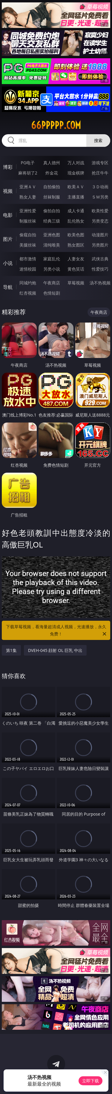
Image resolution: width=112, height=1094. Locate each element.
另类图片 (100, 245)
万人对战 (75, 162)
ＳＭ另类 (100, 197)
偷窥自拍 (27, 235)
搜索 (98, 140)
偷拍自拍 (51, 211)
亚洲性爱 (27, 211)
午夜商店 (51, 283)
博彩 (8, 167)
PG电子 (28, 162)
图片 (8, 239)
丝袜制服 (51, 197)
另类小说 (51, 269)
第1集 (11, 650)
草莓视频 (75, 283)
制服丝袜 (27, 221)
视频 (8, 191)
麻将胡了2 (27, 173)
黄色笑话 (75, 269)
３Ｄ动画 (100, 186)
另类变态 (100, 221)
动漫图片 (100, 235)
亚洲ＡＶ (27, 186)
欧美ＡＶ (75, 186)
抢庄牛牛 (100, 173)
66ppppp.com (56, 125)
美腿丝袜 (27, 245)
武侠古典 (100, 259)
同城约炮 (27, 283)
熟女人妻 (27, 197)
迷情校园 (27, 269)
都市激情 (27, 259)
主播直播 (75, 197)
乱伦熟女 (75, 221)
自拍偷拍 (51, 186)
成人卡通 (75, 211)
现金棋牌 (75, 173)
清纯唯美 (51, 245)
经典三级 (51, 221)
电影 (8, 215)
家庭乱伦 (51, 259)
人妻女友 (75, 259)
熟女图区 (75, 245)
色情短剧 (51, 293)
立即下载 (90, 1080)
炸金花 (51, 173)
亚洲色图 (51, 235)
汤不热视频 (100, 283)
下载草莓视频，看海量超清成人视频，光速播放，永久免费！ (57, 631)
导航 (8, 287)
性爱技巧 (100, 269)
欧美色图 (75, 235)
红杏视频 (27, 293)
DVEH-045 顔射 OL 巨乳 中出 (55, 650)
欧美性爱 (100, 211)
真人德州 (51, 162)
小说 (8, 263)
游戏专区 (100, 162)
